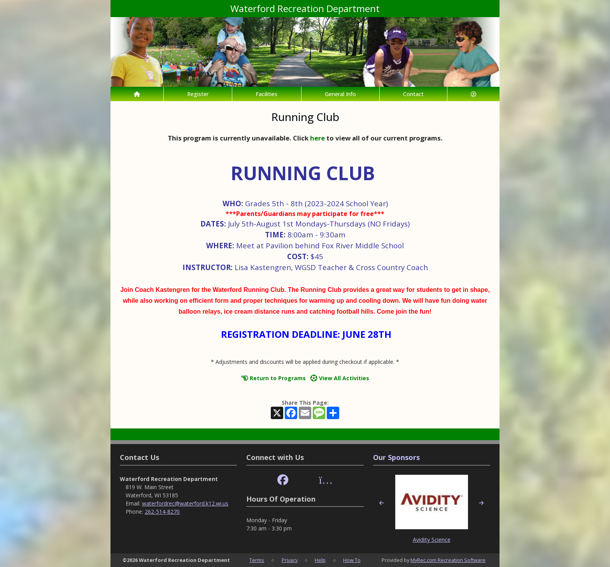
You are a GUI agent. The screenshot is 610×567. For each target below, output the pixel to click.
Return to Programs (273, 378)
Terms (256, 559)
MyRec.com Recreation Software (448, 559)
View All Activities (339, 378)
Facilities (266, 94)
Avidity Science (431, 539)
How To (352, 559)
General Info (340, 94)
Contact (413, 94)
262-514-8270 (162, 511)
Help (320, 559)
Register (198, 94)
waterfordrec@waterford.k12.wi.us (185, 503)
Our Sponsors (396, 457)
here (317, 137)
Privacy (290, 559)
